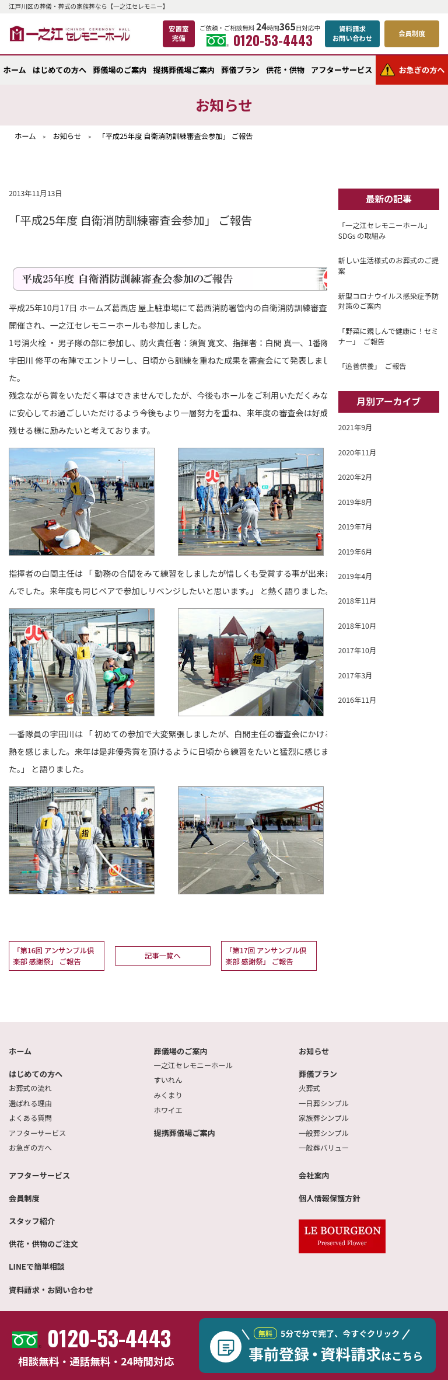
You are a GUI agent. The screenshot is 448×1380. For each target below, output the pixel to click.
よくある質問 (30, 1118)
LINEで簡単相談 (37, 1266)
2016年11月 (357, 700)
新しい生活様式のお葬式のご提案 (388, 265)
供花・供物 (285, 69)
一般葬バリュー (324, 1147)
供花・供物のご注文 (43, 1243)
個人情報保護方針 (329, 1198)
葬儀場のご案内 (119, 69)
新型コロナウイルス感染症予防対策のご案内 (388, 301)
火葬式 (309, 1088)
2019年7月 (355, 526)
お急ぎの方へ (30, 1147)
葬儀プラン (240, 69)
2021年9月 (355, 427)
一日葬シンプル (324, 1103)
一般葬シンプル (324, 1133)
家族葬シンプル (324, 1118)
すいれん (168, 1080)
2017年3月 (355, 675)
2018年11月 (357, 600)
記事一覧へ (163, 955)
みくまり (168, 1095)
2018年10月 (357, 626)
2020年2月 (355, 477)
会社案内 (314, 1175)
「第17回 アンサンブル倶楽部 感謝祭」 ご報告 (265, 955)
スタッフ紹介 (32, 1220)
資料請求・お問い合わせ (51, 1289)
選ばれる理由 (30, 1103)
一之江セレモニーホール (193, 1065)
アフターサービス (341, 69)
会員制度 (24, 1198)
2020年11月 (357, 452)
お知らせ (314, 1051)
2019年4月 (355, 576)
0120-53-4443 (259, 40)
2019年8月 (355, 502)
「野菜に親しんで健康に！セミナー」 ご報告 (388, 336)
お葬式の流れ (30, 1088)
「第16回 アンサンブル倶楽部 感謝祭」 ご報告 (53, 955)
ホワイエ (168, 1110)
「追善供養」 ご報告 (372, 366)
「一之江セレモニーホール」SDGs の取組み (385, 230)
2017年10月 (357, 650)
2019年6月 (355, 551)
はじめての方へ (59, 69)
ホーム (15, 69)
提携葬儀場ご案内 (184, 69)
